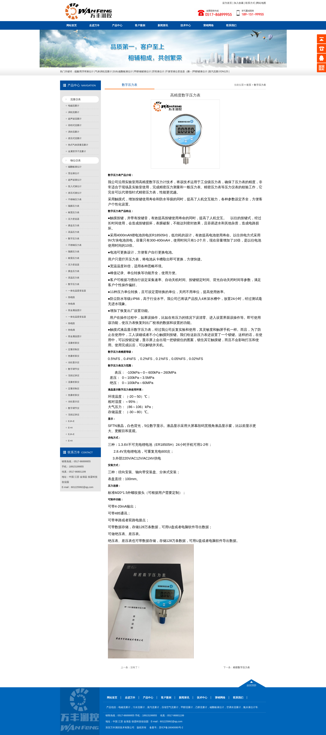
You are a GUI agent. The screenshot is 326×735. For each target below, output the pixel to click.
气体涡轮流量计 (103, 71)
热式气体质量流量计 (78, 144)
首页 (248, 84)
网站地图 (261, 3)
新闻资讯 (163, 25)
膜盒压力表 (73, 225)
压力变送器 (73, 219)
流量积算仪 (73, 343)
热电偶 (71, 303)
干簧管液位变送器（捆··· (179, 71)
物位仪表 (75, 160)
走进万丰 (94, 25)
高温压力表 (73, 232)
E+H (70, 427)
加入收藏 (239, 3)
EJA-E (71, 421)
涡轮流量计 (73, 112)
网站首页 (71, 25)
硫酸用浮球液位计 (84, 71)
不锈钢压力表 (75, 199)
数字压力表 (73, 238)
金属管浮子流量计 (77, 151)
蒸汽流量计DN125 (218, 71)
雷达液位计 (73, 173)
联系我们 (231, 25)
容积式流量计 (75, 125)
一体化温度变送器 (77, 290)
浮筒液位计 (158, 71)
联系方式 (250, 3)
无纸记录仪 (73, 375)
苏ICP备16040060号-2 (171, 727)
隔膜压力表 (73, 206)
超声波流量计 (75, 118)
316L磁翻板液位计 (123, 71)
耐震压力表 (73, 212)
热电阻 (71, 297)
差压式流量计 (75, 138)
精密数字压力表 (241, 667)
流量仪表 (75, 99)
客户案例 (140, 25)
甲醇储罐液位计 (142, 71)
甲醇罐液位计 (200, 71)
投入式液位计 (75, 186)
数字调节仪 (73, 369)
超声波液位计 (75, 180)
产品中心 (117, 25)
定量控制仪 (73, 349)
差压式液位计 (75, 193)
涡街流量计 (73, 131)
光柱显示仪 (73, 362)
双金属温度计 (75, 310)
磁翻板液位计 (75, 166)
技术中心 (186, 25)
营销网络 (208, 25)
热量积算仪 (73, 356)
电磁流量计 (73, 105)
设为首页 (227, 3)
